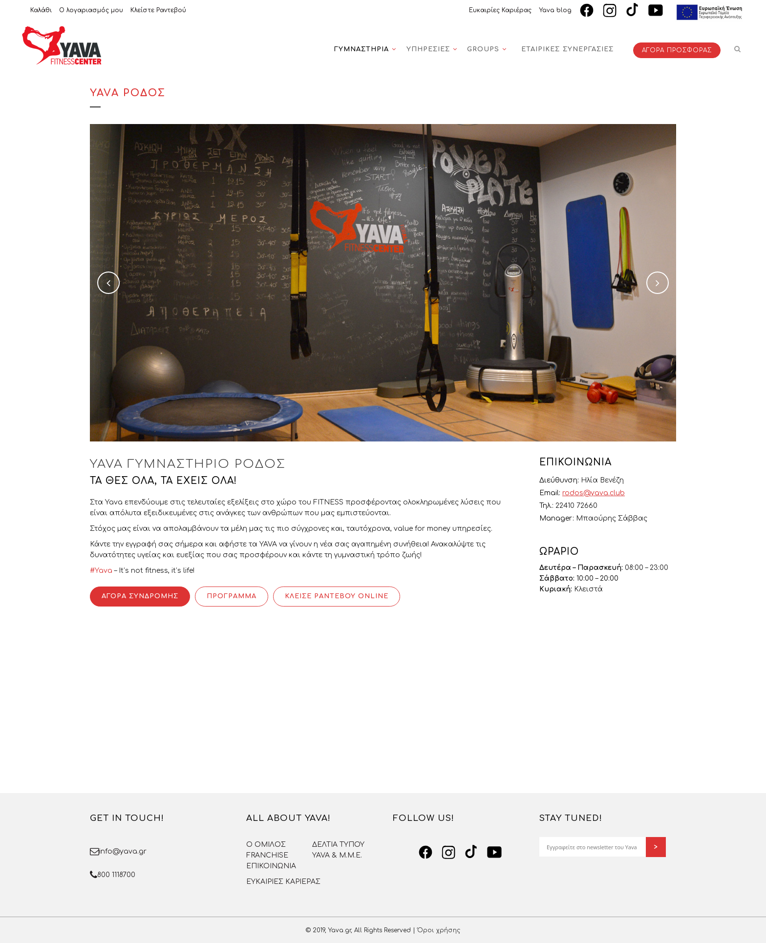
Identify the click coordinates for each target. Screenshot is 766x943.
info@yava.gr (123, 851)
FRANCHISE (267, 855)
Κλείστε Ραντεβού (158, 10)
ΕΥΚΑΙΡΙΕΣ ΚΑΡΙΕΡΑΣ (283, 881)
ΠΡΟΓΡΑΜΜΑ (231, 596)
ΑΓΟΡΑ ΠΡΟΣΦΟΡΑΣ (677, 50)
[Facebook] (587, 10)
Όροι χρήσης (438, 930)
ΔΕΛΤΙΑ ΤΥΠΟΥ (338, 844)
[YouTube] (655, 10)
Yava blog (555, 10)
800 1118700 (116, 875)
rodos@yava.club (593, 493)
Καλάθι (41, 10)
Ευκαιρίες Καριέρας (500, 10)
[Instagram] (609, 10)
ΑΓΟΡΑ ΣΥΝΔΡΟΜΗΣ (140, 596)
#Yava (101, 570)
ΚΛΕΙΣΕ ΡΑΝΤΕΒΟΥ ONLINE (336, 596)
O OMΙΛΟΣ (266, 844)
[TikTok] (632, 10)
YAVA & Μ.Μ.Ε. (337, 855)
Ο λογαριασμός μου (91, 10)
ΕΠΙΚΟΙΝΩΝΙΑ (271, 866)
